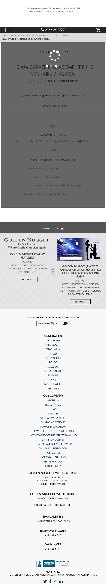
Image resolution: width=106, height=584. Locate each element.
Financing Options (53, 422)
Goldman (53, 366)
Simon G (53, 375)
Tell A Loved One (73, 96)
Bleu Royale (53, 344)
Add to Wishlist (31, 96)
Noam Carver (30, 36)
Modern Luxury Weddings (20, 269)
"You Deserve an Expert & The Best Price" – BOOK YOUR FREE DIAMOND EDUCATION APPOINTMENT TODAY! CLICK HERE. (52, 11)
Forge (53, 362)
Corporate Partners (53, 457)
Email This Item (52, 96)
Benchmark (53, 349)
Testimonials (53, 404)
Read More (27, 279)
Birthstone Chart (53, 439)
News (53, 409)
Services (53, 413)
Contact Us (53, 452)
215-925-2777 (53, 30)
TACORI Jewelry (53, 384)
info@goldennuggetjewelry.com (53, 521)
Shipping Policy (53, 461)
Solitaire (66, 36)
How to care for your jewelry (53, 444)
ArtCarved (53, 340)
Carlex (53, 353)
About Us (53, 400)
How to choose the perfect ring (53, 431)
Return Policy (53, 466)
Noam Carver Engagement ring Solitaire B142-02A (25, 39)
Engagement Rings (49, 36)
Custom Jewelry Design (53, 417)
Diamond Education (53, 426)
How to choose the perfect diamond (53, 435)
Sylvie (53, 379)
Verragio (53, 388)
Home (5, 36)
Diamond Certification (53, 448)
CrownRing (53, 358)
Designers (16, 36)
